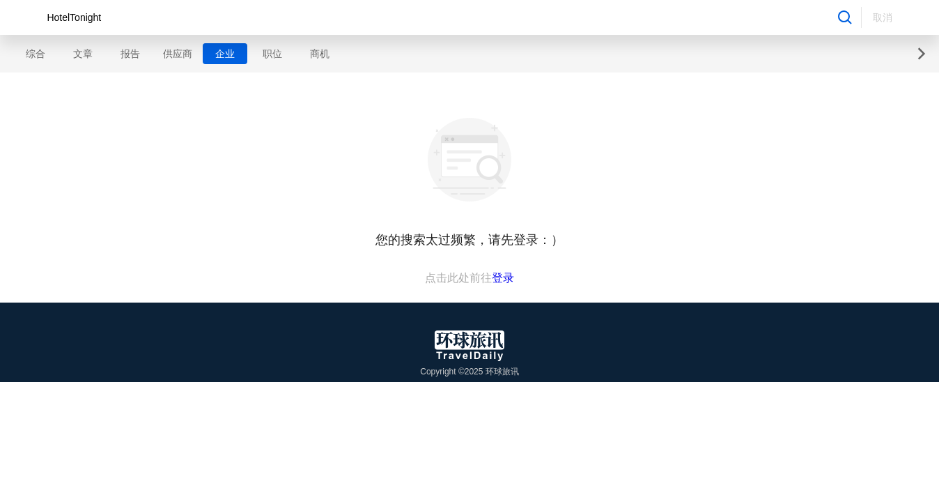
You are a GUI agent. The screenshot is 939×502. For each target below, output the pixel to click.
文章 (83, 53)
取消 (882, 17)
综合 (35, 53)
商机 (319, 53)
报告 (130, 53)
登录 (503, 278)
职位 (272, 53)
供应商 (177, 53)
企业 (225, 53)
